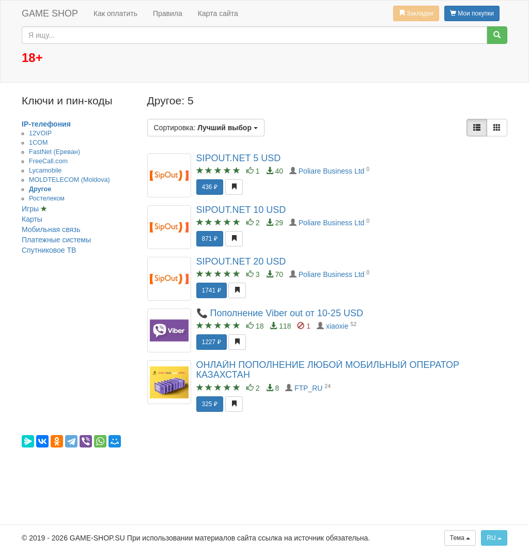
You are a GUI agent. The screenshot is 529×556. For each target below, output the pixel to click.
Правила (167, 13)
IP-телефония (46, 124)
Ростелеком (47, 198)
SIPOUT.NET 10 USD (241, 210)
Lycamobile (45, 170)
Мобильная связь (51, 229)
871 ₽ (209, 238)
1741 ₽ (211, 290)
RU (494, 538)
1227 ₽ (211, 342)
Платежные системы (56, 240)
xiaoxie (337, 326)
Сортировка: (206, 127)
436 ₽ (209, 187)
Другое (40, 189)
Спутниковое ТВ (49, 250)
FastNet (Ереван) (54, 152)
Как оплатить (115, 13)
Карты (32, 219)
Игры (31, 209)
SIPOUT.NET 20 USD (241, 261)
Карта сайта (218, 13)
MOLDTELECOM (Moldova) (69, 179)
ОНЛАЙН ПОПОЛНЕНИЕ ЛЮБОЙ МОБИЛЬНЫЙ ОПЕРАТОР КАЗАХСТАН (328, 370)
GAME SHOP (50, 13)
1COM (38, 142)
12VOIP (40, 133)
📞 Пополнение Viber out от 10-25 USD (279, 313)
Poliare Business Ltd (332, 171)
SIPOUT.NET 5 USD (238, 158)
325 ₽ (209, 404)
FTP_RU (308, 388)
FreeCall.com (48, 161)
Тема (460, 538)
